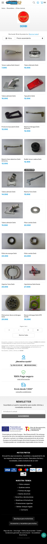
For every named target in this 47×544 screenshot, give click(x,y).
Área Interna (23, 535)
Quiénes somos (24, 487)
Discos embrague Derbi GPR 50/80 (33, 316)
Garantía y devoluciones (24, 497)
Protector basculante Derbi (10, 127)
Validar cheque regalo (24, 507)
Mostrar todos (33, 34)
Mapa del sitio (8, 531)
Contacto (24, 510)
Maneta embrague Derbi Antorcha (31, 127)
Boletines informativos (24, 500)
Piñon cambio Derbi (30, 223)
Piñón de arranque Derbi (9, 253)
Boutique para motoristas (23, 519)
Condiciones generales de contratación (17, 533)
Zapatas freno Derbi (8, 284)
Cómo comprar (24, 484)
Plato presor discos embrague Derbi (11, 316)
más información (23, 379)
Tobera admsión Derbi (8, 192)
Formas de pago (24, 491)
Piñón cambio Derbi (30, 253)
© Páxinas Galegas (23, 538)
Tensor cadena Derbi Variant (11, 65)
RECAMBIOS (10, 348)
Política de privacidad (28, 531)
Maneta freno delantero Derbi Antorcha (11, 160)
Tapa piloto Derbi (29, 96)
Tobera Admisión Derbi (31, 65)
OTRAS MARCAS (25, 347)
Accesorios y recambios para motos (23, 523)
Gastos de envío (24, 494)
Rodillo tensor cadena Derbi (32, 159)
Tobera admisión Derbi (9, 96)
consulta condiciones (23, 392)
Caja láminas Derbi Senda (32, 284)
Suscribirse (23, 416)
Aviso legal (17, 531)
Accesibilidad (36, 533)
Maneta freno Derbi (30, 192)
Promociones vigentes (24, 503)
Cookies (39, 531)
